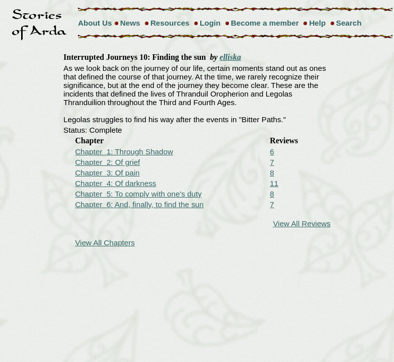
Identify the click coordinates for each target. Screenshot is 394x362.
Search (349, 23)
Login (210, 23)
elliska (230, 57)
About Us (95, 23)
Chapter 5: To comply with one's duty (138, 194)
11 (274, 183)
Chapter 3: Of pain (107, 172)
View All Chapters (105, 242)
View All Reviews (302, 223)
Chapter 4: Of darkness (115, 183)
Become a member (265, 23)
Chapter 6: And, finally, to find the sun (139, 204)
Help (317, 23)
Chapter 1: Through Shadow (124, 151)
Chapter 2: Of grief (107, 162)
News (130, 23)
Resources (170, 23)
